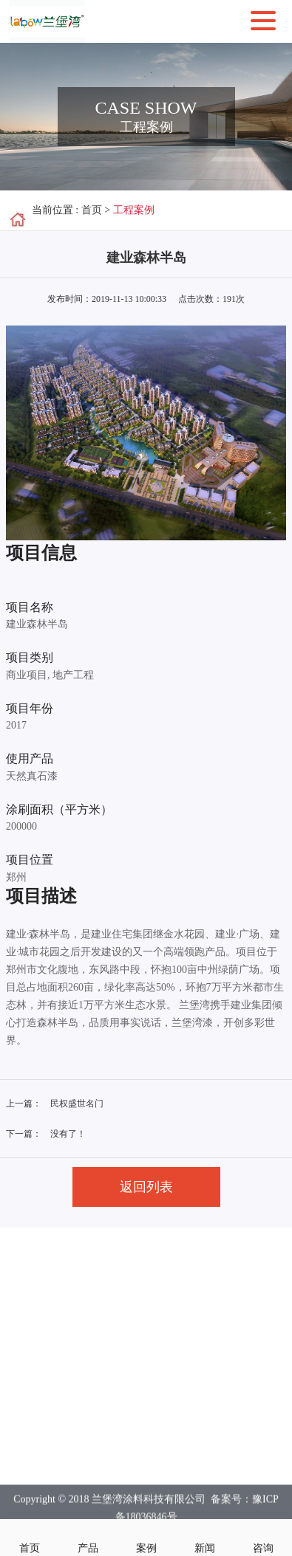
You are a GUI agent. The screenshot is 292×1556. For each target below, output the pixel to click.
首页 (91, 210)
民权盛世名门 (76, 1103)
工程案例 (134, 210)
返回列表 (146, 1187)
